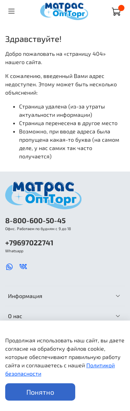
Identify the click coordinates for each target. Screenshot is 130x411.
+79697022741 (29, 242)
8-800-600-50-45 (35, 220)
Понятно (40, 392)
